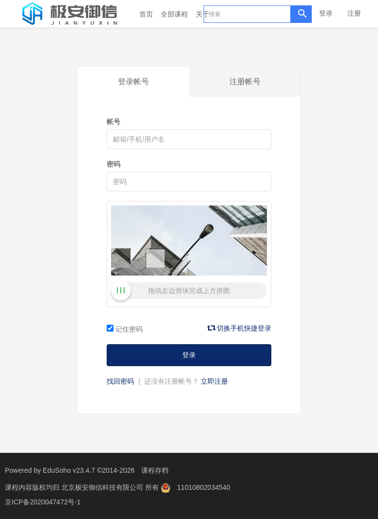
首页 (146, 14)
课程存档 (155, 470)
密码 (113, 164)
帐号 (113, 122)
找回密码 (120, 381)
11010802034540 (203, 487)
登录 (326, 13)
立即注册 (214, 381)
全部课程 (174, 14)
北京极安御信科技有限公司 (103, 487)
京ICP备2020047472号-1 (43, 502)
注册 (354, 13)
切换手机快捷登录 (239, 328)
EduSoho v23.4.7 (69, 470)
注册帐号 (245, 81)
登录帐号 (133, 81)
